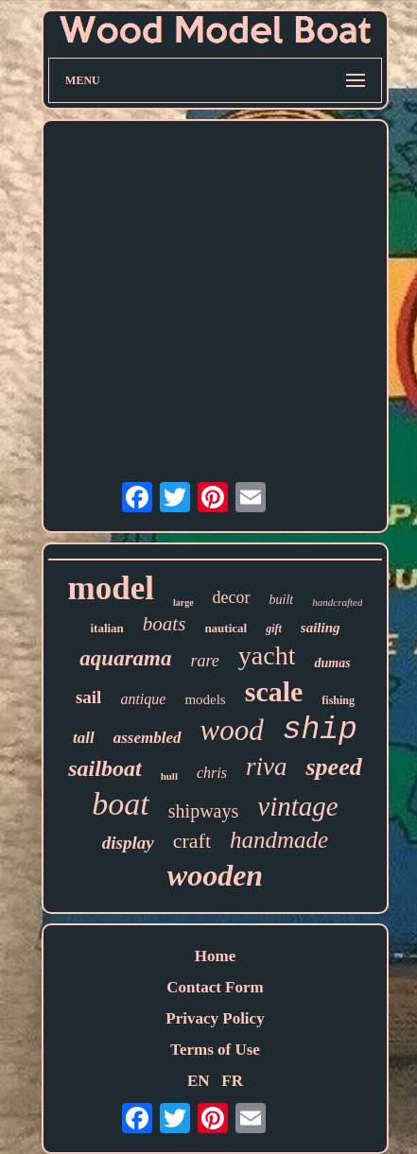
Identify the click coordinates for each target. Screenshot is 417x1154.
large (183, 602)
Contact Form (214, 987)
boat (120, 803)
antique (142, 699)
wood (232, 730)
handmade (279, 840)
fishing (338, 700)
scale (274, 691)
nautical (225, 628)
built (281, 600)
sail (88, 697)
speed (333, 767)
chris (212, 773)
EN (198, 1081)
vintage (297, 806)
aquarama (125, 658)
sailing (320, 627)
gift (274, 628)
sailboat (104, 768)
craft (192, 841)
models (204, 699)
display (128, 843)
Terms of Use (215, 1050)
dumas (332, 663)
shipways (203, 811)
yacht (267, 655)
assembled (147, 738)
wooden (215, 875)
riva (266, 766)
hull (169, 776)
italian (106, 628)
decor (232, 597)
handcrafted (337, 602)
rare (205, 660)
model (111, 588)
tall (84, 738)
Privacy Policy (214, 1018)
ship (320, 730)
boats (164, 623)
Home (215, 956)
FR (232, 1081)
